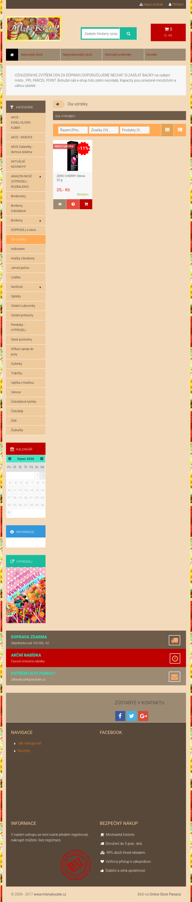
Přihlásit (176, 4)
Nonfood (26, 287)
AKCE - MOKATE (21, 137)
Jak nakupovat (30, 743)
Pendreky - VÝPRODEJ (18, 327)
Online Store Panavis (165, 894)
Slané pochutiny (21, 339)
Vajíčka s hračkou (22, 382)
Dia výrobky (18, 239)
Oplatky (16, 296)
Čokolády (17, 411)
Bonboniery (18, 196)
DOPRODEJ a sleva (23, 230)
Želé (13, 420)
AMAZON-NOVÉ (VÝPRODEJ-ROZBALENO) (26, 181)
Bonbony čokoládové (18, 208)
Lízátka (15, 277)
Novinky (24, 750)
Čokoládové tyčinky (23, 401)
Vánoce (16, 392)
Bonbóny (26, 221)
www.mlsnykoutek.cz (50, 894)
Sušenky (16, 363)
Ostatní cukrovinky (23, 306)
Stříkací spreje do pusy (22, 351)
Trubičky (16, 373)
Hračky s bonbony (22, 258)
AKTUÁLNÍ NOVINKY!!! (18, 164)
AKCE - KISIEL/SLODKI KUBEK (21, 123)
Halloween (18, 249)
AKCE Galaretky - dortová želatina (22, 149)
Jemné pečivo (20, 268)
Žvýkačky (17, 430)
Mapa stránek (151, 4)
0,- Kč (168, 32)
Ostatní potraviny (22, 315)
